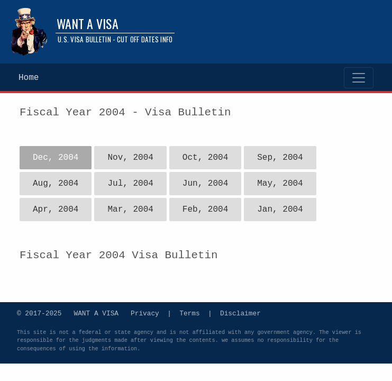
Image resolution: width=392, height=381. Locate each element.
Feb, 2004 (205, 209)
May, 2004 (280, 183)
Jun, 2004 (205, 183)
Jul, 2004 (130, 183)
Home (29, 78)
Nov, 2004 (130, 158)
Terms (189, 313)
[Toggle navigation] (358, 77)
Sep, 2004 (280, 158)
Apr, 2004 (55, 209)
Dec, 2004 (55, 158)
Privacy (145, 313)
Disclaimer (240, 313)
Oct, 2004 (205, 158)
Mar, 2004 (130, 209)
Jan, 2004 (280, 209)
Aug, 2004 (55, 183)
